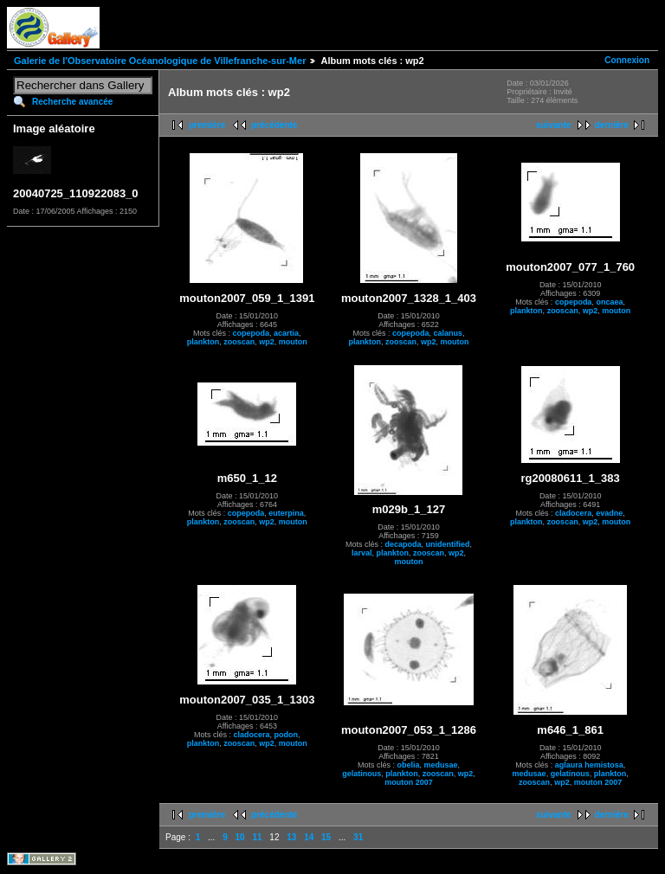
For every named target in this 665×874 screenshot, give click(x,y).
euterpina (286, 513)
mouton (293, 341)
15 (326, 837)
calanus (447, 333)
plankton (203, 341)
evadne (609, 513)
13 (291, 837)
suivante (553, 125)
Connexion (626, 60)
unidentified (448, 544)
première (207, 125)
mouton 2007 (408, 782)
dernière (612, 125)
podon (286, 734)
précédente (274, 125)
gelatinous (361, 773)
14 (308, 837)
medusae (440, 765)
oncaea (609, 302)
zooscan (239, 341)
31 (358, 837)
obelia (408, 765)
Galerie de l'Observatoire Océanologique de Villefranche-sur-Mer (160, 60)
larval (362, 553)
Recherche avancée (72, 101)
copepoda (251, 333)
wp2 (266, 341)
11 (256, 837)
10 (240, 837)
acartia (286, 333)
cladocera (573, 513)
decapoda (402, 544)
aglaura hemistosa (589, 765)
